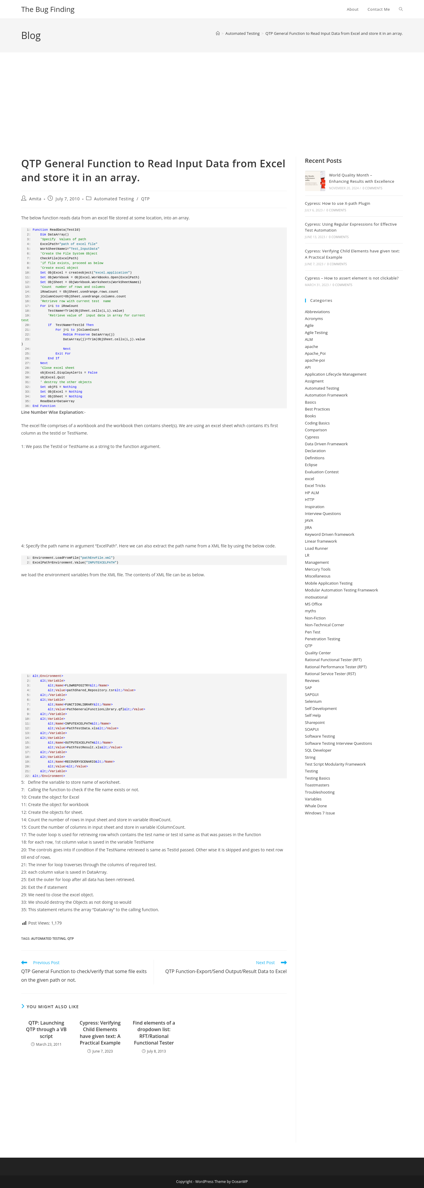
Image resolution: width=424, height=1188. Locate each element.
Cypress (312, 437)
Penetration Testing (322, 638)
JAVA (309, 520)
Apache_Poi (315, 353)
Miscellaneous (318, 576)
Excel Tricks (315, 485)
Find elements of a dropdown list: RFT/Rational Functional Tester (154, 1033)
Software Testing (320, 736)
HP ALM (312, 492)
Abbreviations (317, 311)
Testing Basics (317, 778)
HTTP (310, 499)
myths (310, 610)
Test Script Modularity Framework (335, 764)
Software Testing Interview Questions (338, 743)
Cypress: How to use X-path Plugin (337, 203)
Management (317, 562)
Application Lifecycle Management (335, 374)
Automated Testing (114, 199)
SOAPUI (312, 729)
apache (311, 346)
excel (309, 478)
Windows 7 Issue (320, 813)
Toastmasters (317, 785)
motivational (316, 597)
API (308, 367)
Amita (35, 199)
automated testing (48, 938)
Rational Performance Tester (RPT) (336, 666)
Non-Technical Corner (324, 624)
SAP (308, 687)
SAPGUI (312, 694)
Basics (310, 402)
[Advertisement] (212, 112)
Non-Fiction (315, 618)
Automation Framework (326, 395)
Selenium (313, 701)
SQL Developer (318, 750)
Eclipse (311, 464)
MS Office (313, 604)
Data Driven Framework (326, 444)
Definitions (315, 457)
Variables (313, 799)
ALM (309, 339)
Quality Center (318, 652)
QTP (145, 199)
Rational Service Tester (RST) (330, 673)
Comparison (316, 430)
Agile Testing (316, 332)
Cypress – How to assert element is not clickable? (352, 278)
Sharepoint (315, 722)
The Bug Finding (48, 9)
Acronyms (314, 318)
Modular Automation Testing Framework (341, 590)
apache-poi (315, 360)
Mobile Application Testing (329, 583)
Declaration (315, 450)
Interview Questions (323, 513)
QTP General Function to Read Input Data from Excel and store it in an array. (334, 33)
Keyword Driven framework (330, 534)
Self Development (321, 708)
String (310, 757)
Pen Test (313, 632)
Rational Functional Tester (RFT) (333, 659)
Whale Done (316, 805)
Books (310, 416)
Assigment (314, 381)
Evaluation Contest (322, 471)
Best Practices (317, 409)
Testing (311, 771)
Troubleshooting (320, 792)
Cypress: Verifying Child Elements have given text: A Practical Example (100, 1033)
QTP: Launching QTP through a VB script (46, 1029)
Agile (309, 325)
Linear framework (321, 541)
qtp (70, 938)
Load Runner (316, 548)
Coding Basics (317, 423)
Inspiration (314, 506)
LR (307, 555)
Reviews (312, 680)
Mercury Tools (318, 569)
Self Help (313, 715)
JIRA (308, 527)
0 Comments (372, 188)
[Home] (218, 33)
